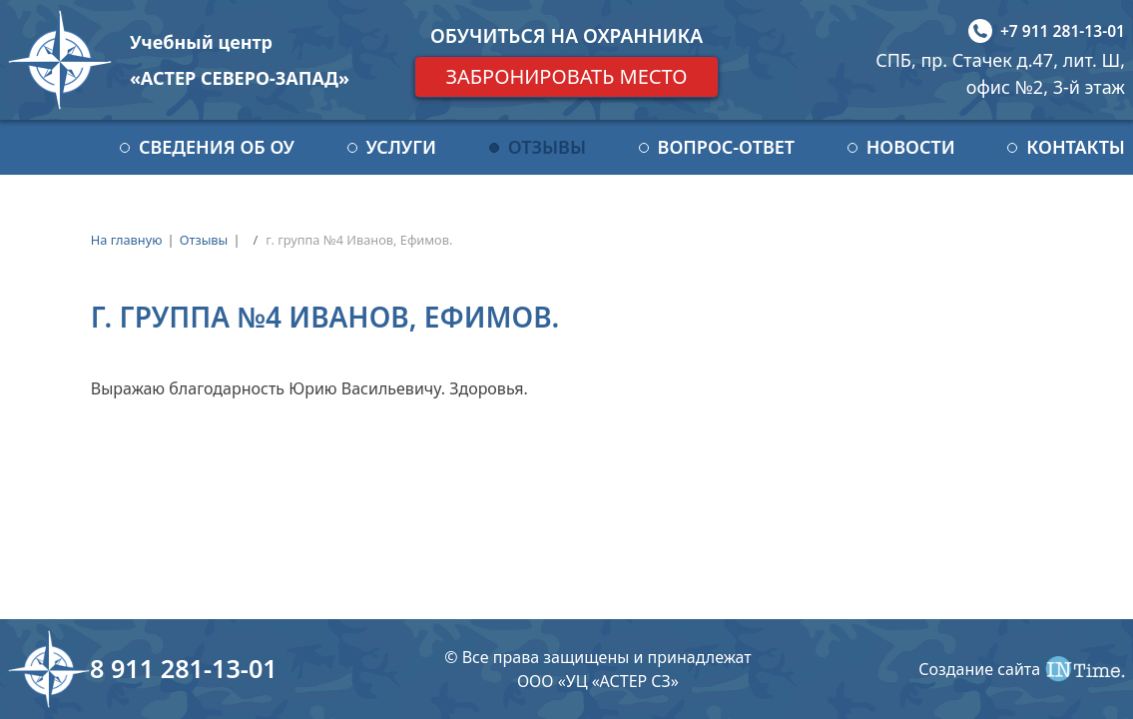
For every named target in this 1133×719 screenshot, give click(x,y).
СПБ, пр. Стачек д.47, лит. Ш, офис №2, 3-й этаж (1000, 73)
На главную (127, 240)
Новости (910, 147)
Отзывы (547, 147)
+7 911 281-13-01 (1062, 31)
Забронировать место (566, 76)
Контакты (1075, 147)
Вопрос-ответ (726, 147)
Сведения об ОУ (216, 147)
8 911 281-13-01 (184, 668)
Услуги (401, 147)
